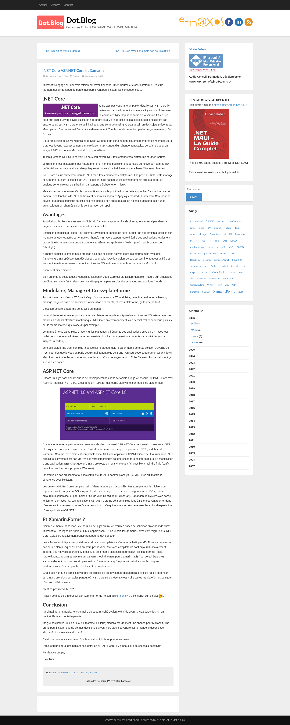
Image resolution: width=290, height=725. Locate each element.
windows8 (228, 278)
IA (191, 240)
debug (193, 234)
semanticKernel (221, 260)
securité (207, 260)
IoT (210, 241)
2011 (192, 440)
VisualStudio (218, 272)
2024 (192, 356)
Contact (68, 4)
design (202, 234)
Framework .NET (94, 76)
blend (201, 228)
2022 (192, 369)
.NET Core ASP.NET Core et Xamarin (73, 70)
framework (64, 672)
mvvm (240, 247)
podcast (222, 253)
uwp (192, 272)
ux (207, 272)
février (194, 336)
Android (210, 221)
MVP (231, 247)
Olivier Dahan (197, 49)
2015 (192, 414)
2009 (192, 453)
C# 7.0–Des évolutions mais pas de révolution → (145, 50)
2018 (192, 394)
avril (193, 323)
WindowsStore (197, 285)
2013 (192, 427)
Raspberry (195, 260)
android (198, 221)
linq (217, 241)
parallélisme (210, 253)
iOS (204, 241)
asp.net (93, 672)
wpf (234, 285)
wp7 (220, 285)
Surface (214, 266)
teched (225, 266)
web (192, 279)
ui (244, 266)
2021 (192, 375)
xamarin (194, 292)
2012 (192, 433)
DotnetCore (215, 234)
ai (191, 221)
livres (224, 241)
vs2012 (242, 272)
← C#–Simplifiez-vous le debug (61, 50)
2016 (192, 407)
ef (225, 234)
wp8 (227, 285)
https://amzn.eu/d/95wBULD (230, 104)
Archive (55, 4)
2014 (192, 420)
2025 (192, 349)
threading (235, 266)
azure (192, 228)
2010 (192, 446)
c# (208, 227)
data (237, 228)
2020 (192, 382)
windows (202, 279)
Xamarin (206, 292)
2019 (192, 388)
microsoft (221, 247)
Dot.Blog (81, 20)
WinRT (210, 285)
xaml (241, 291)
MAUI (234, 240)
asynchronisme (235, 221)
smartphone (195, 266)
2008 (192, 459)
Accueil (43, 4)
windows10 (214, 279)
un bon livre (123, 595)
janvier (195, 342)
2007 (192, 466)
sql (206, 266)
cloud (228, 228)
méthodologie (197, 247)
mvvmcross (195, 253)
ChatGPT (218, 228)
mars (194, 329)
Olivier (76, 76)
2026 (219, 331)
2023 (192, 362)
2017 (192, 401)
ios (197, 241)
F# (230, 234)
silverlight (237, 259)
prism (232, 253)
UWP (200, 272)
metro (210, 247)
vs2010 (232, 272)
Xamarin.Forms (79, 672)
